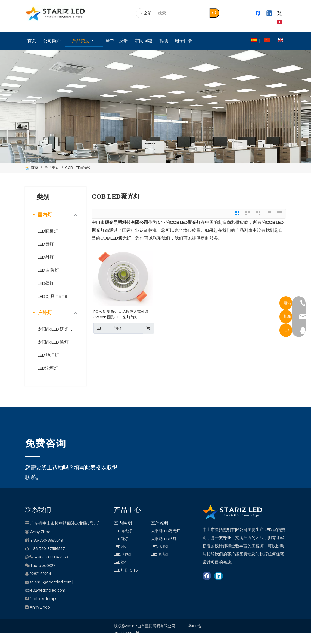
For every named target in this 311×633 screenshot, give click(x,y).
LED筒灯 (46, 244)
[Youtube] (280, 22)
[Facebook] (258, 13)
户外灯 (45, 312)
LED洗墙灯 (48, 368)
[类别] (155, 106)
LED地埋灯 (160, 547)
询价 (107, 328)
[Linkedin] (269, 13)
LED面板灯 (48, 231)
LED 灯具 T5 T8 (52, 296)
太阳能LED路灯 (163, 539)
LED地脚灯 (123, 555)
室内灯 (45, 214)
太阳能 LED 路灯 (53, 342)
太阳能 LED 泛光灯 (55, 329)
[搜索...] (173, 13)
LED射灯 (46, 257)
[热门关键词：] (214, 13)
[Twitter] (280, 13)
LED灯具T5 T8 (126, 570)
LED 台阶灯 (48, 270)
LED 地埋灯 (48, 355)
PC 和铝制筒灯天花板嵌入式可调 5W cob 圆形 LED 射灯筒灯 (120, 314)
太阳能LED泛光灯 (165, 531)
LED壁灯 (46, 283)
